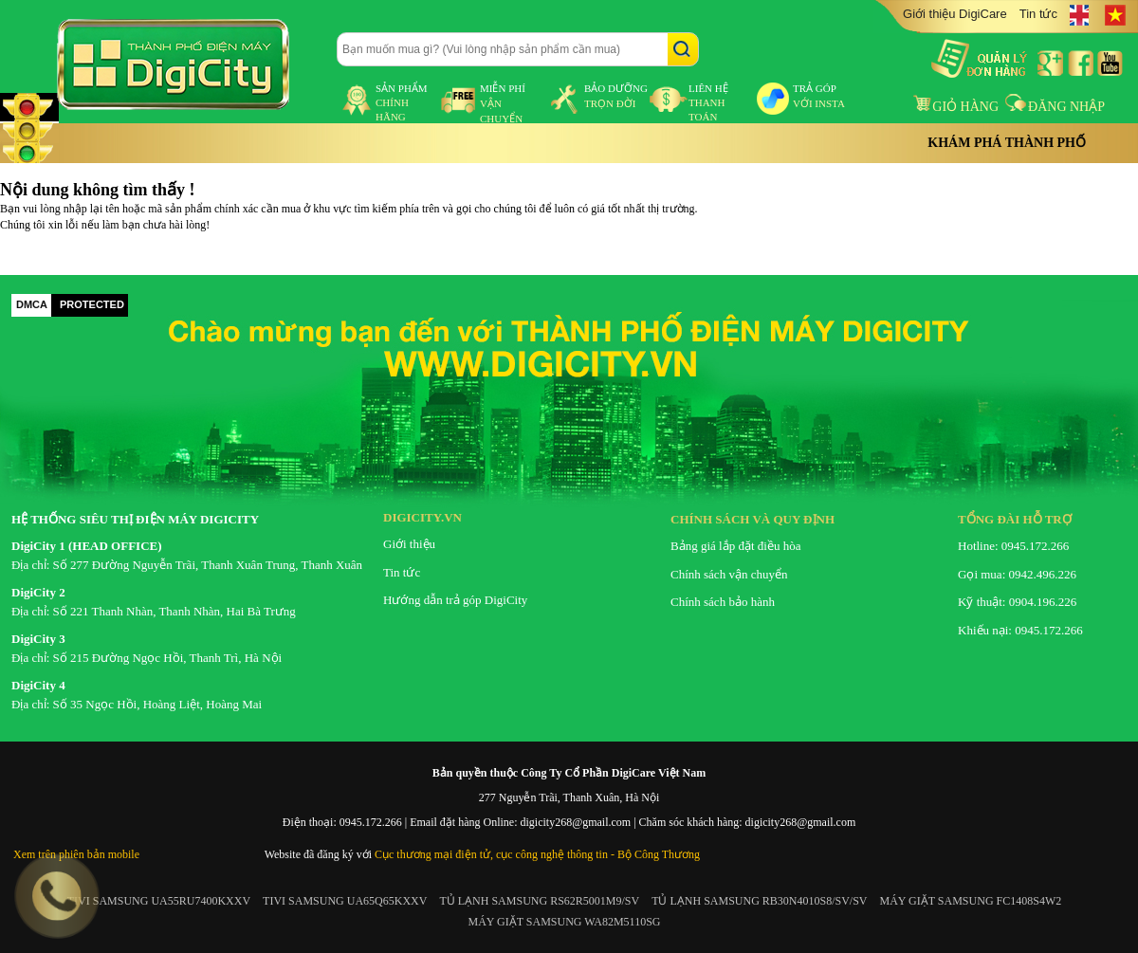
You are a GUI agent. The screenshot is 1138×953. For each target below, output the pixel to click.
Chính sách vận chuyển (728, 574)
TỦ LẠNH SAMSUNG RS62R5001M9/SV (539, 900)
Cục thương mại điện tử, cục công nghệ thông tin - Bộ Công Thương (537, 854)
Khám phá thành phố (1006, 143)
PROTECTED (92, 304)
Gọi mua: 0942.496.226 (1017, 574)
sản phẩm (402, 102)
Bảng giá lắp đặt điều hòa (735, 546)
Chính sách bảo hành (722, 602)
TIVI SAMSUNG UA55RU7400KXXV (158, 900)
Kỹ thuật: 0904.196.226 (1017, 602)
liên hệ (708, 102)
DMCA (31, 304)
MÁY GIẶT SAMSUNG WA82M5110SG (564, 921)
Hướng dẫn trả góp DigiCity (455, 600)
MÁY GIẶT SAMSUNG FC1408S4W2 (971, 900)
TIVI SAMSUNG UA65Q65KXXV (345, 900)
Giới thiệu (409, 544)
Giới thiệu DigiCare (955, 14)
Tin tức (1038, 14)
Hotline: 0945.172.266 (1013, 546)
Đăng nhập (1055, 107)
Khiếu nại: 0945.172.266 (1020, 630)
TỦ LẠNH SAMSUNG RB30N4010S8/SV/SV (759, 900)
